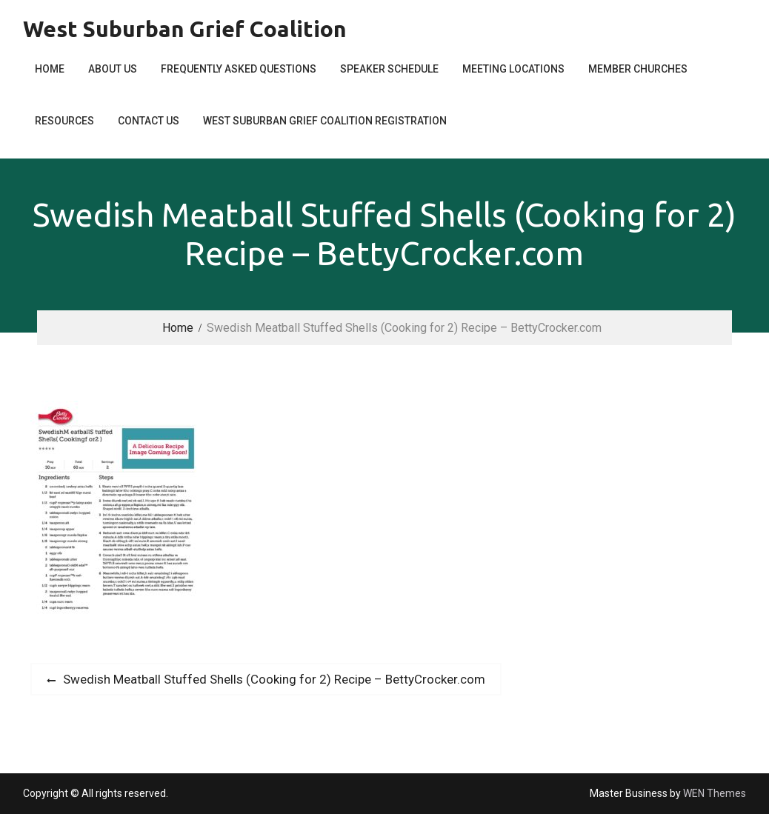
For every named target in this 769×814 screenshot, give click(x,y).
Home (49, 69)
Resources (64, 121)
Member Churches (638, 69)
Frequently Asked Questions (238, 69)
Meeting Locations (513, 69)
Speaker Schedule (389, 69)
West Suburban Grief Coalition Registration (325, 121)
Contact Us (148, 121)
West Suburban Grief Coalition (185, 28)
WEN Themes (714, 793)
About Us (112, 69)
